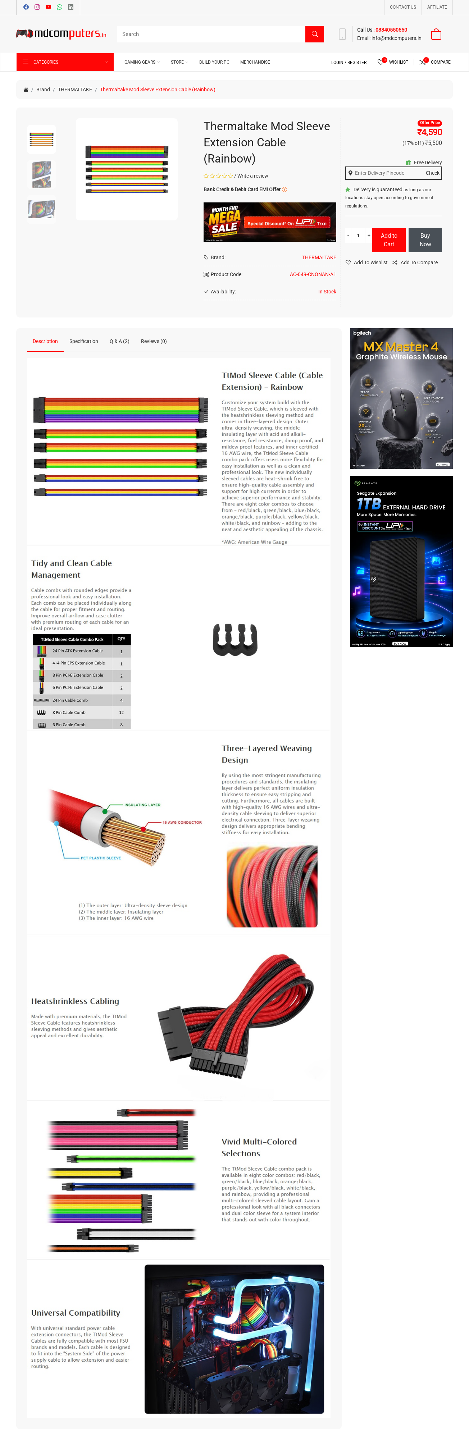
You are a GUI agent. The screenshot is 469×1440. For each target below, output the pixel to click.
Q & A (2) (119, 341)
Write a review (252, 176)
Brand (43, 89)
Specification (83, 341)
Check (433, 173)
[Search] (219, 34)
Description (45, 341)
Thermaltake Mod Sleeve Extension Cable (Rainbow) (157, 89)
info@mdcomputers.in (396, 38)
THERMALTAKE (75, 89)
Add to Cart (389, 240)
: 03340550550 (390, 30)
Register (356, 62)
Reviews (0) (154, 341)
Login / (339, 62)
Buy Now (425, 240)
